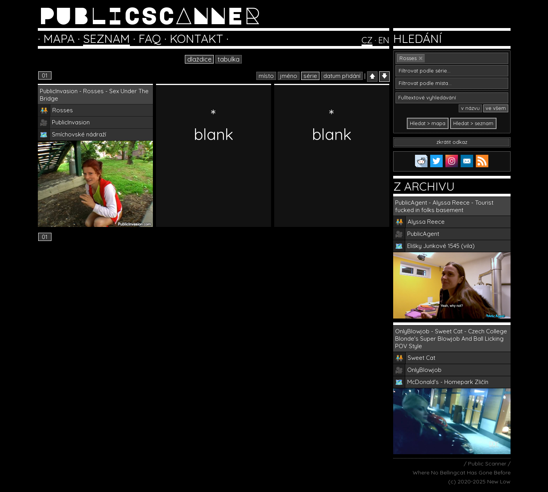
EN (383, 40)
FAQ (149, 38)
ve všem (496, 108)
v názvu (470, 108)
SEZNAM (106, 38)
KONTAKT (196, 38)
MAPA (58, 38)
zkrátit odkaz (451, 142)
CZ (367, 40)
